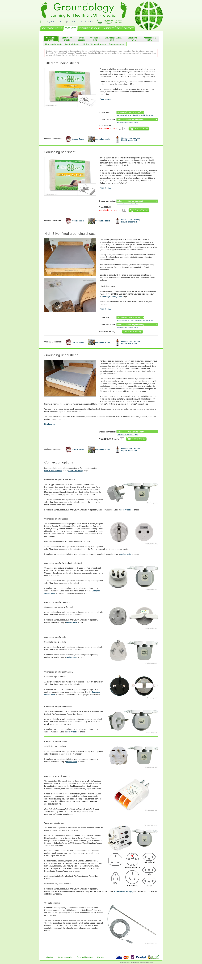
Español (70, 22)
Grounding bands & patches (113, 39)
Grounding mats (95, 39)
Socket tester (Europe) (123, 891)
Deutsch (63, 22)
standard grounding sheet (111, 296)
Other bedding (81, 39)
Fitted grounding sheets (53, 44)
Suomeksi (84, 22)
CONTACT (129, 28)
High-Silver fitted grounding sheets (94, 44)
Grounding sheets (51, 39)
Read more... (105, 99)
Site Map (100, 957)
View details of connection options (127, 122)
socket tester (125, 510)
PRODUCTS (70, 28)
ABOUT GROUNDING (52, 28)
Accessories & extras (150, 39)
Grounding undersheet (116, 44)
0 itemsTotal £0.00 (119, 21)
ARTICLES (109, 28)
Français (56, 22)
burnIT (152, 962)
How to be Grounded (53, 471)
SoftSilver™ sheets (67, 39)
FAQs (119, 28)
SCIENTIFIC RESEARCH (90, 28)
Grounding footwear (132, 39)
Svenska (76, 22)
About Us (49, 957)
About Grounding (75, 471)
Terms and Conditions (85, 957)
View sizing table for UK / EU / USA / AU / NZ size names (135, 115)
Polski (91, 22)
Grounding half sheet (72, 44)
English (49, 22)
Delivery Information (64, 957)
